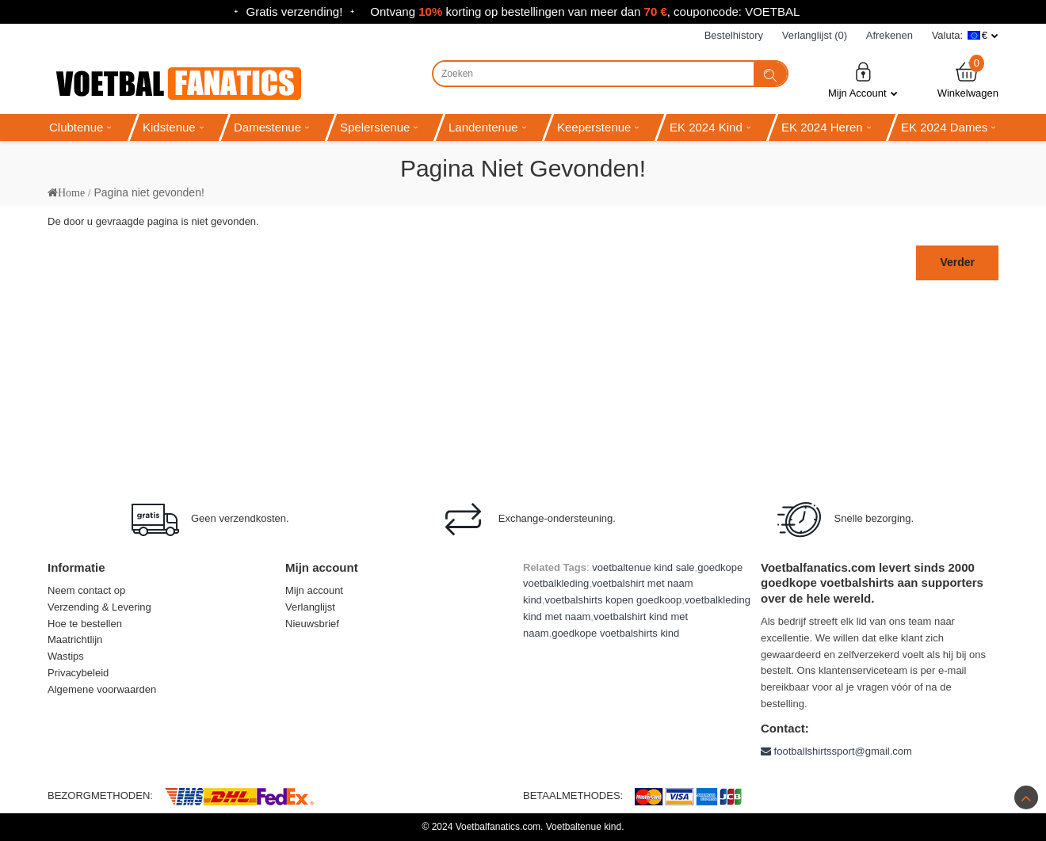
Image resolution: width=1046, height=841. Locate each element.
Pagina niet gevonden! (149, 192)
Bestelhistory (733, 35)
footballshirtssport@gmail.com (836, 751)
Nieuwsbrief (312, 624)
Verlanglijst (310, 607)
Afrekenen (889, 35)
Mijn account (314, 590)
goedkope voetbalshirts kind (615, 633)
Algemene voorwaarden (102, 689)
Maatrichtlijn (75, 639)
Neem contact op (86, 590)
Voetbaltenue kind (583, 826)
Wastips (66, 656)
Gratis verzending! (294, 11)
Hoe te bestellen (85, 624)
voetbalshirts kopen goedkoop (612, 600)
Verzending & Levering (99, 607)
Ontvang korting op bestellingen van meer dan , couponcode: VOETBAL (585, 11)
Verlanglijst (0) (814, 35)
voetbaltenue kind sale (643, 567)
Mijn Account (863, 79)
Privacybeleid (78, 673)
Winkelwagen (967, 79)
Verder (957, 262)
